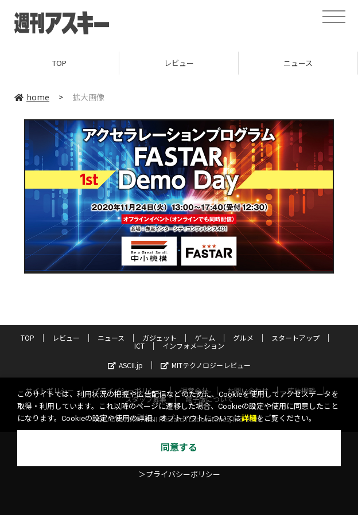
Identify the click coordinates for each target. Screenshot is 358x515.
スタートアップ (295, 337)
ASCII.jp (125, 365)
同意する (179, 447)
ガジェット (159, 337)
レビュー (179, 62)
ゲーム (204, 337)
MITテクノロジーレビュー (206, 365)
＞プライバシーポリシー (179, 474)
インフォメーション (193, 345)
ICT (139, 345)
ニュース (298, 62)
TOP (59, 62)
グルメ (243, 337)
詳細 (249, 418)
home (31, 97)
